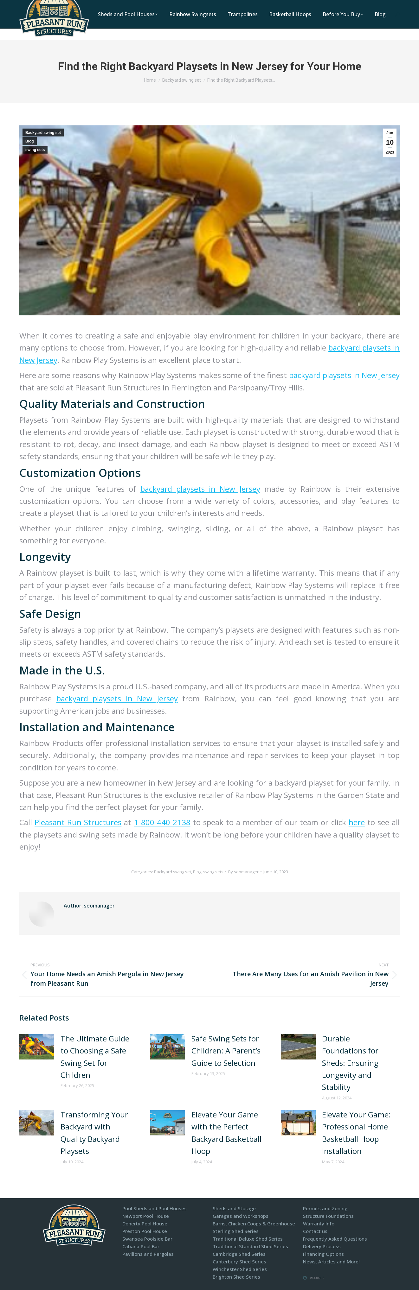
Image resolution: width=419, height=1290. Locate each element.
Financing (372, 6)
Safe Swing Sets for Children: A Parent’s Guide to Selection (226, 1050)
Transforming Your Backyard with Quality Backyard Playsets (94, 1132)
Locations (265, 6)
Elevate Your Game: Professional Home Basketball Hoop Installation (356, 1132)
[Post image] (36, 1046)
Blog (29, 141)
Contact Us (298, 6)
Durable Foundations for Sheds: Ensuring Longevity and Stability (350, 1062)
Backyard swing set (43, 132)
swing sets (35, 150)
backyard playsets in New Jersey (344, 375)
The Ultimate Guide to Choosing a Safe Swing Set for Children (95, 1056)
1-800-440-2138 (229, 6)
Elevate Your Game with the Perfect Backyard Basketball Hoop (226, 1132)
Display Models (336, 6)
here (357, 822)
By (243, 872)
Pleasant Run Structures (78, 822)
